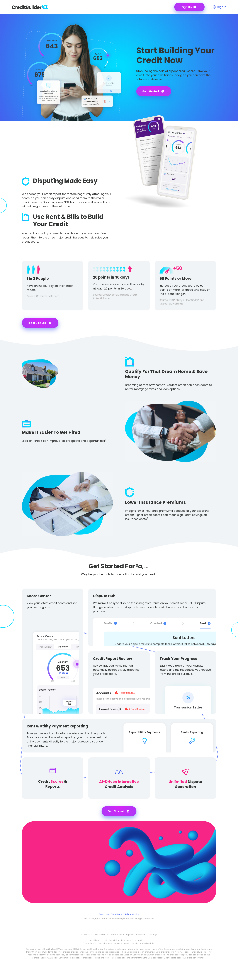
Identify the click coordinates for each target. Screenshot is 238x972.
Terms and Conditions (110, 914)
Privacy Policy (132, 914)
